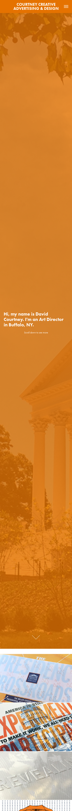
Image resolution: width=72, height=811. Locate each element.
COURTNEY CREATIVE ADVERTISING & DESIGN (36, 6)
